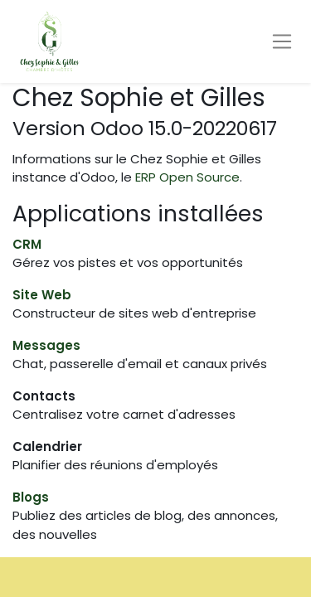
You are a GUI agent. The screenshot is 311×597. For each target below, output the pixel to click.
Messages (46, 345)
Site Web (41, 294)
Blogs (30, 497)
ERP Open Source (187, 177)
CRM (26, 244)
